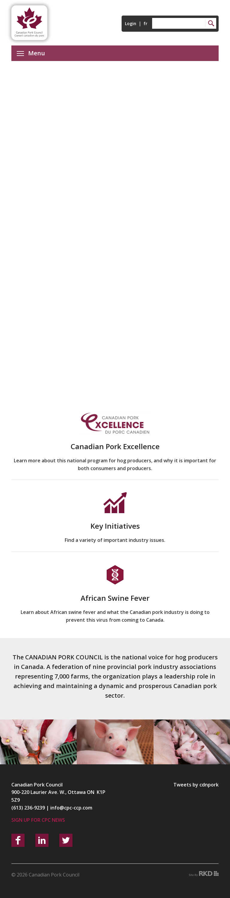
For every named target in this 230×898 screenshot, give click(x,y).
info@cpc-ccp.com (71, 807)
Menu (31, 53)
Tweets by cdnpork (196, 784)
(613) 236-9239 (28, 807)
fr (145, 23)
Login (130, 23)
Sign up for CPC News (38, 820)
